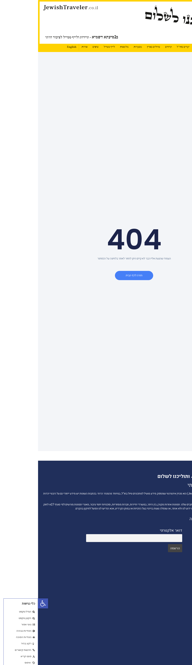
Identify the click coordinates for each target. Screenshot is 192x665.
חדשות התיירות (175, 594)
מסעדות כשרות (175, 632)
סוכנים (180, 655)
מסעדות (100, 47)
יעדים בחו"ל (145, 47)
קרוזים (130, 47)
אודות (46, 47)
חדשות (159, 47)
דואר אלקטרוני (133, 530)
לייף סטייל (71, 47)
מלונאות (86, 47)
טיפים (57, 47)
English (33, 47)
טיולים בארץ (115, 47)
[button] (5, 603)
